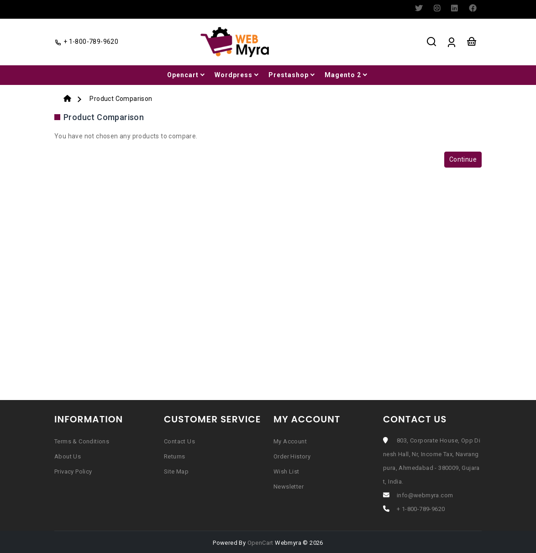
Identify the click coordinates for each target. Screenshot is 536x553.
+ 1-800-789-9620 (421, 509)
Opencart (186, 74)
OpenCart (260, 542)
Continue (463, 159)
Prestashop (292, 74)
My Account (290, 441)
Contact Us (179, 441)
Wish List (286, 471)
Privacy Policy (73, 471)
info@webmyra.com (425, 495)
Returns (174, 456)
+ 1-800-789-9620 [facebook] (86, 41)
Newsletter (288, 486)
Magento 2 (347, 74)
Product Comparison (120, 98)
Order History (291, 456)
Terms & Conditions (81, 441)
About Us (67, 456)
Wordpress (237, 74)
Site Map (176, 471)
